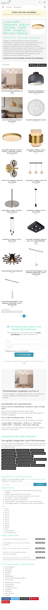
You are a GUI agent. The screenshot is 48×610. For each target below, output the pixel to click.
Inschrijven (40, 484)
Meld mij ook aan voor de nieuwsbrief (17, 351)
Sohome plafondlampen (8, 453)
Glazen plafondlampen (8, 459)
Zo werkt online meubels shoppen (15, 578)
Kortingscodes (9, 586)
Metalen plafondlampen (38, 465)
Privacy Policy (9, 580)
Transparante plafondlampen (24, 459)
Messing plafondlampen (8, 468)
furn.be (7, 511)
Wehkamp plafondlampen (9, 465)
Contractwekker (9, 501)
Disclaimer (8, 572)
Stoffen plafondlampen (37, 450)
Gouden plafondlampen (38, 453)
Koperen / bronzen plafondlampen (26, 462)
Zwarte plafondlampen (8, 450)
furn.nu (7, 516)
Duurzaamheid (9, 584)
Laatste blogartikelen (9, 535)
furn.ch (7, 521)
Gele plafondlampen (23, 465)
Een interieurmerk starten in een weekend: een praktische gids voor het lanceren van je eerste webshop (24, 558)
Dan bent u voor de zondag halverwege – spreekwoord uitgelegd (24, 553)
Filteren (33, 65)
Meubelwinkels (9, 576)
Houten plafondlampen (23, 453)
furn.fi (6, 529)
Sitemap (7, 574)
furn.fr (6, 509)
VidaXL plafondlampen (8, 462)
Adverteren (8, 592)
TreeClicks (8, 490)
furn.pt (7, 525)
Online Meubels (9, 567)
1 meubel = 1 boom (11, 588)
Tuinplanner (8, 590)
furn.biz (7, 527)
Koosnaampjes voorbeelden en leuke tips (24, 539)
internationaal (23, 500)
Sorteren (42, 65)
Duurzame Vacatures (11, 500)
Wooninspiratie (9, 593)
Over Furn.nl (8, 569)
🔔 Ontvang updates (24, 355)
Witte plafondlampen (40, 459)
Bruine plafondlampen (23, 450)
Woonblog (8, 571)
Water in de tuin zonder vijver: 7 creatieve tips (24, 548)
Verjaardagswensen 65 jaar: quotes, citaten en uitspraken (24, 544)
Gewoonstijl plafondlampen (25, 456)
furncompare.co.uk (10, 532)
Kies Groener (9, 498)
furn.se (7, 520)
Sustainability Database (12, 503)
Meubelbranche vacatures (12, 582)
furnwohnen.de (9, 531)
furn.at (7, 514)
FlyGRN (7, 494)
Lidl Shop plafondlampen (9, 456)
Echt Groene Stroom (11, 496)
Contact (7, 595)
